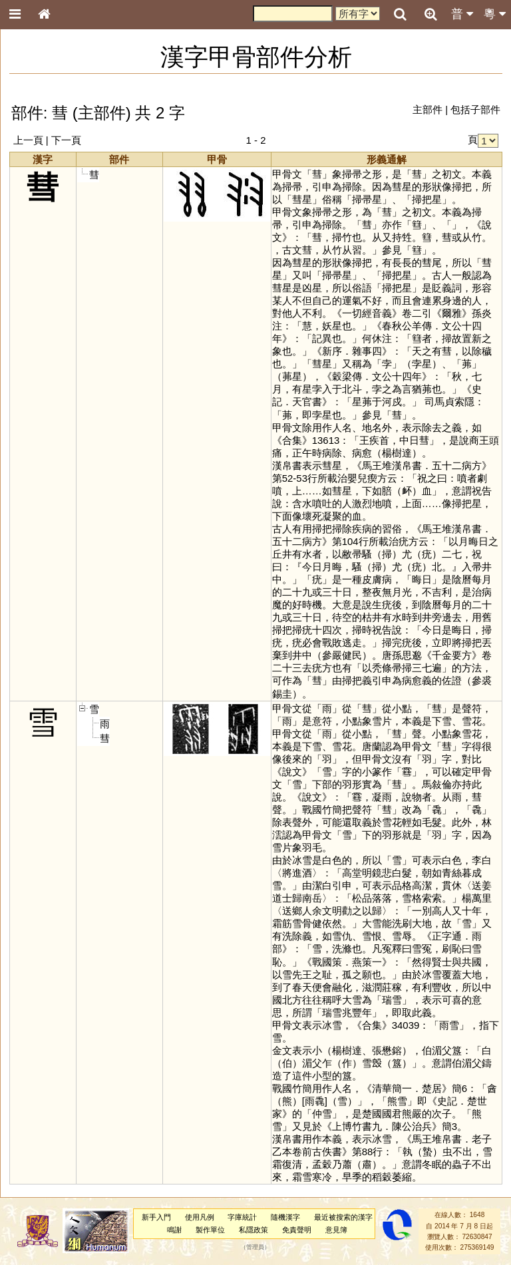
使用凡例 (199, 1217)
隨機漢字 (285, 1217)
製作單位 (210, 1230)
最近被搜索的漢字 (343, 1217)
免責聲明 (296, 1230)
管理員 (255, 1247)
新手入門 (156, 1217)
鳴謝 (174, 1230)
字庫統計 (242, 1217)
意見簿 (336, 1230)
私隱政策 (253, 1230)
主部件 (427, 109)
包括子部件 (475, 109)
